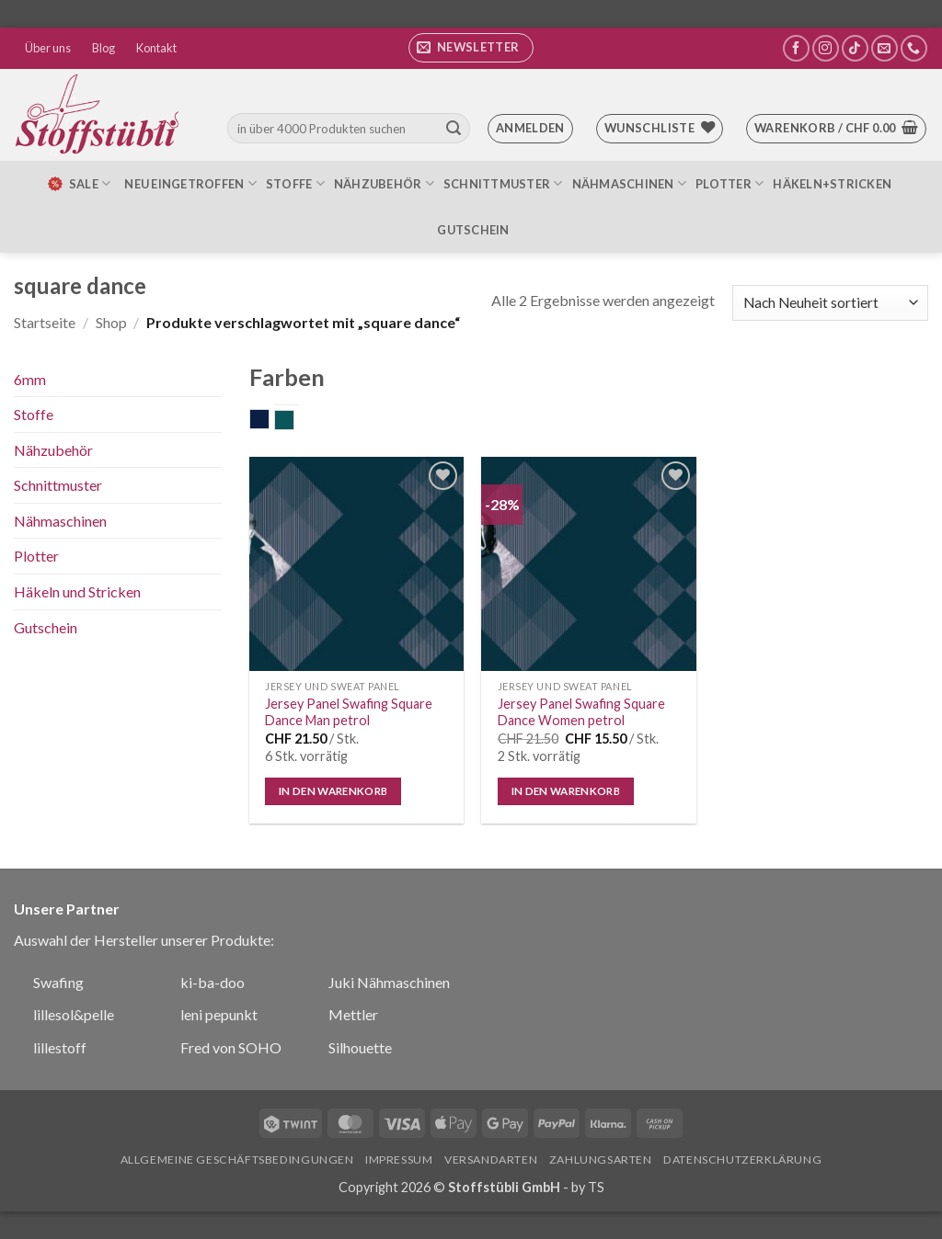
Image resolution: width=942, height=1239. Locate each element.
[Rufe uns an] (914, 48)
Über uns (48, 47)
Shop (111, 322)
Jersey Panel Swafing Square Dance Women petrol (581, 712)
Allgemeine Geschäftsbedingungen (237, 1159)
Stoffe (295, 183)
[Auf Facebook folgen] (796, 48)
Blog (103, 47)
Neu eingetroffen (190, 183)
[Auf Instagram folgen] (825, 48)
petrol (293, 422)
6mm (30, 379)
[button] (471, 48)
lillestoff (59, 1047)
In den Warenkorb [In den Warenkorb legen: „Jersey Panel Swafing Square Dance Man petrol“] (333, 791)
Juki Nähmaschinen (389, 982)
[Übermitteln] (453, 128)
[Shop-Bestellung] (830, 303)
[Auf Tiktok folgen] (855, 48)
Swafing (58, 982)
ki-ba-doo (212, 982)
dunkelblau (269, 421)
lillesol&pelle (73, 1014)
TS (596, 1187)
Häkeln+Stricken (832, 183)
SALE (78, 184)
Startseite (44, 322)
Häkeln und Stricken (77, 591)
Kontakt (156, 47)
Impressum (399, 1159)
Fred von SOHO (230, 1047)
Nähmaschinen (629, 183)
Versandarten (490, 1159)
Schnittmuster (503, 183)
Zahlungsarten (600, 1159)
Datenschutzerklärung (742, 1159)
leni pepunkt (219, 1014)
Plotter (729, 183)
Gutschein (473, 229)
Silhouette (360, 1047)
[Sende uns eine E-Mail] (884, 48)
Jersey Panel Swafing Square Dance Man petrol (348, 712)
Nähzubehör (384, 183)
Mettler (353, 1014)
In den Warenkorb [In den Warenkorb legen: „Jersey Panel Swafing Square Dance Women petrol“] (566, 791)
